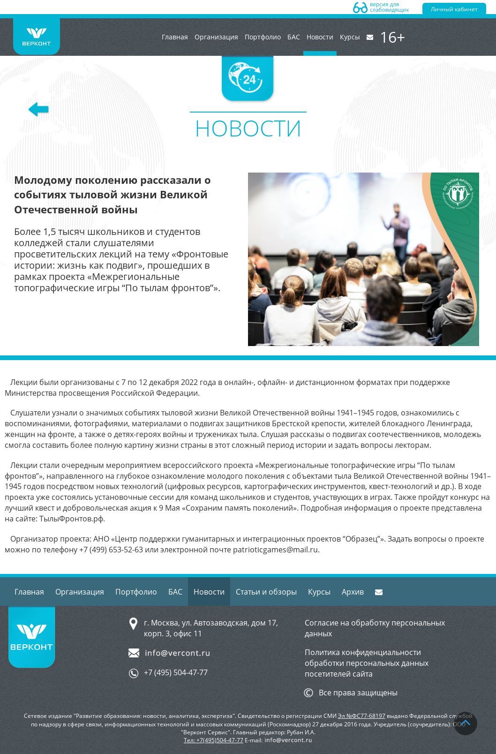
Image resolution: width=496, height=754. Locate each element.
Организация (216, 36)
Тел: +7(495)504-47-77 (213, 740)
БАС (293, 36)
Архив (353, 592)
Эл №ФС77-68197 (361, 716)
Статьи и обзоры (266, 592)
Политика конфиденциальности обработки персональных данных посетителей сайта (366, 663)
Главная (175, 36)
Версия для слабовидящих (381, 7)
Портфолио (263, 36)
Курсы (350, 36)
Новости (320, 44)
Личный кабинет (454, 9)
